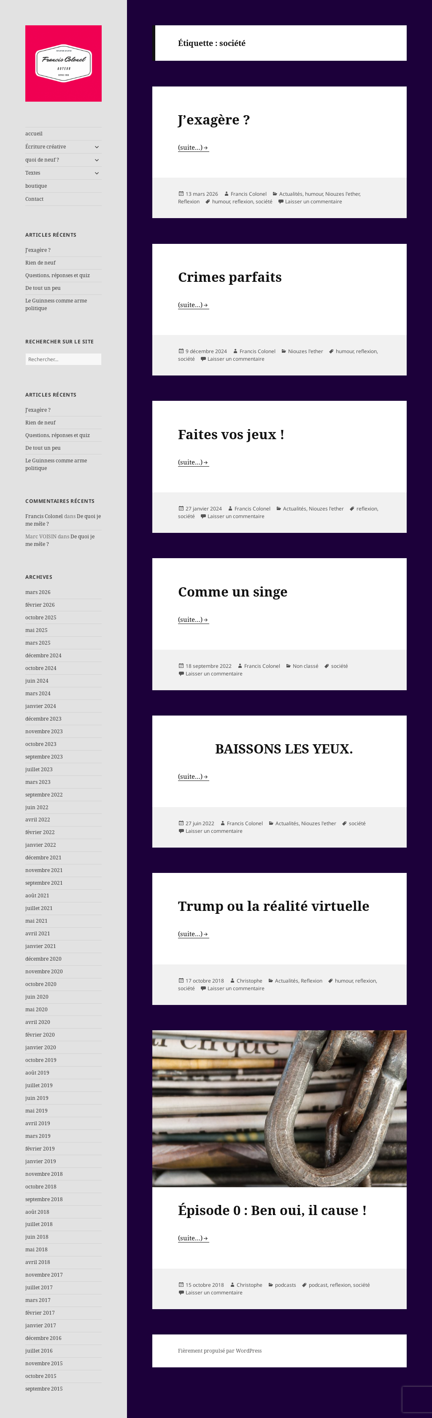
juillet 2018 (39, 1224)
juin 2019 (37, 1098)
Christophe (249, 980)
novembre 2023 (44, 731)
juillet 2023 (39, 769)
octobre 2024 (41, 668)
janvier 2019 (40, 1161)
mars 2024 (38, 693)
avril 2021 (37, 933)
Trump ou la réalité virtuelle (274, 906)
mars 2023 (38, 782)
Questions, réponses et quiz (57, 275)
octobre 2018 (41, 1186)
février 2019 (40, 1148)
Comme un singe (233, 591)
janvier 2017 (40, 1325)
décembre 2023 (43, 718)
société (264, 201)
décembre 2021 (43, 857)
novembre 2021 (44, 870)
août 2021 (37, 895)
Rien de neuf (40, 262)
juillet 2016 (39, 1350)
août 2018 (37, 1211)
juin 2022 (37, 807)
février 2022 (40, 832)
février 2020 (40, 1034)
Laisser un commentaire (313, 201)
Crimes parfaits (230, 277)
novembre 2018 (44, 1174)
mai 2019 (36, 1110)
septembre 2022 (44, 794)
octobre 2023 (41, 744)
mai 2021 (36, 920)
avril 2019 (37, 1123)
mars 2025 (38, 642)
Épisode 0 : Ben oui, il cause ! (272, 1210)
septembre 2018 (44, 1199)
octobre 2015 (41, 1376)
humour (314, 193)
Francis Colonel (44, 516)
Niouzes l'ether (342, 193)
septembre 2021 (44, 882)
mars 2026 (38, 592)
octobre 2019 (41, 1060)
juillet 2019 (39, 1085)
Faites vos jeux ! (231, 434)
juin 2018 (37, 1236)
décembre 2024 (43, 655)
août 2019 (37, 1072)
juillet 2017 (39, 1287)
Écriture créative (45, 146)
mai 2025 (36, 630)
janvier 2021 (40, 946)
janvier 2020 (40, 1047)
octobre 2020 (41, 984)
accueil (34, 133)
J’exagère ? (38, 250)
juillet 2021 (39, 908)
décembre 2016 (43, 1338)
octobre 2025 (41, 617)
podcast (318, 1284)
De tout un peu (43, 288)
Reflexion (189, 201)
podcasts (285, 1284)
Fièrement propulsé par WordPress (220, 1350)
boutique (36, 185)
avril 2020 (37, 1022)
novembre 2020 (44, 971)
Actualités (290, 193)
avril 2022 (37, 819)
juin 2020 (37, 996)
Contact (34, 199)
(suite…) (190, 147)
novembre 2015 (44, 1363)
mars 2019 (38, 1136)
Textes (32, 172)
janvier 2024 (40, 706)
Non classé (306, 666)
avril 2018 (37, 1262)
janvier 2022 (40, 844)
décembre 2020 (43, 958)
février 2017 (40, 1312)
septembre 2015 (44, 1388)
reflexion (242, 201)
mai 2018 (36, 1249)
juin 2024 (37, 680)
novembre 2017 (44, 1274)
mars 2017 (38, 1300)
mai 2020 (36, 1009)
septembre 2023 (44, 756)
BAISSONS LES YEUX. (265, 748)
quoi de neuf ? (42, 159)
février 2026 (40, 604)
